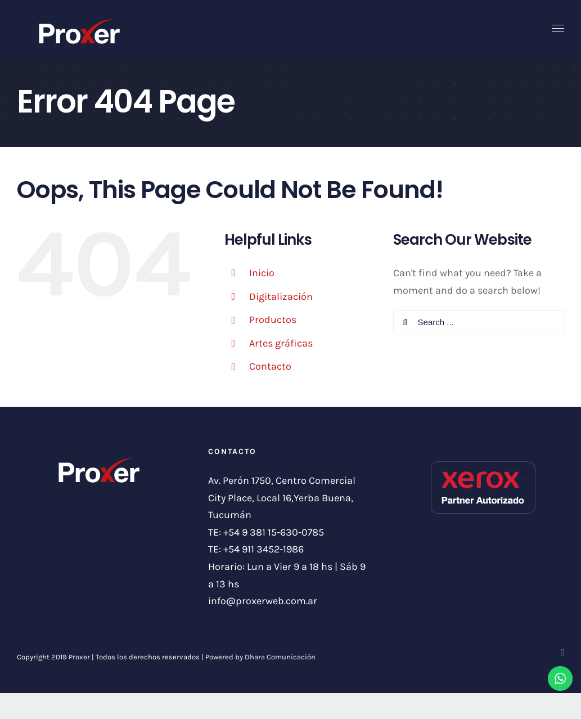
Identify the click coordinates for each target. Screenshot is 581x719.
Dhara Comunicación (280, 657)
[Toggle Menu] (558, 29)
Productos (272, 319)
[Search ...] (478, 322)
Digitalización (281, 296)
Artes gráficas (281, 343)
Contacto (270, 366)
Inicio (261, 273)
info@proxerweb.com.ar (262, 601)
